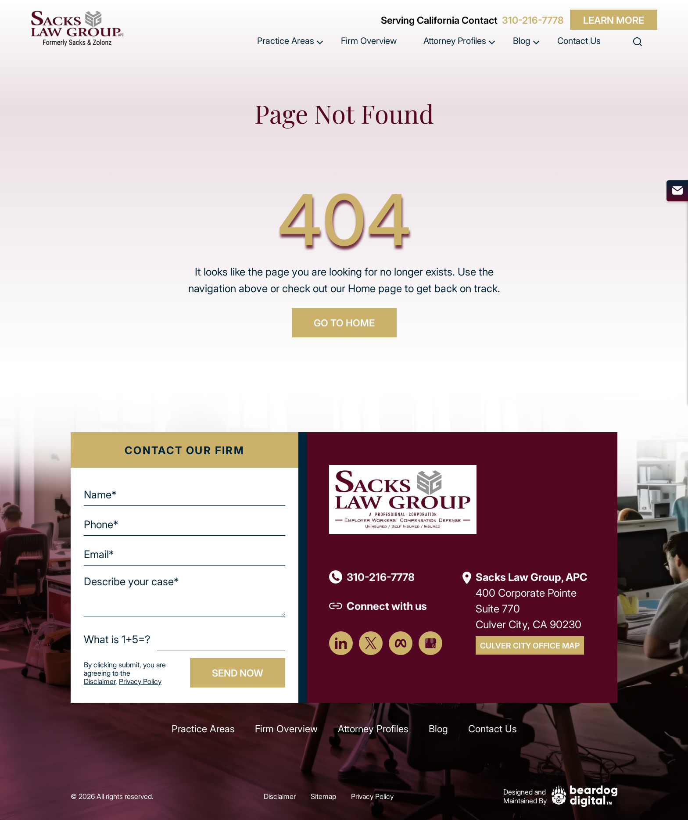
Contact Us (579, 40)
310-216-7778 (532, 19)
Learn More (613, 20)
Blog (521, 40)
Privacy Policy (140, 681)
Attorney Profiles (454, 40)
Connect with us (387, 605)
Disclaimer (99, 681)
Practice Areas (285, 40)
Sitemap (323, 796)
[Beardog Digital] (584, 795)
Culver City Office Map (530, 645)
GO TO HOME (344, 322)
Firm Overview (369, 40)
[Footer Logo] (403, 498)
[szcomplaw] (77, 28)
